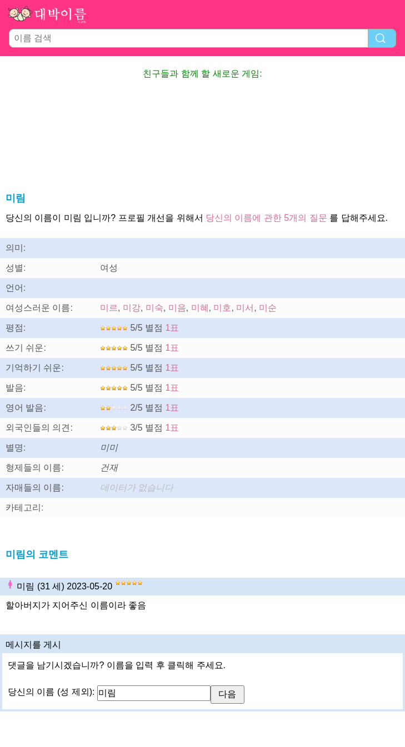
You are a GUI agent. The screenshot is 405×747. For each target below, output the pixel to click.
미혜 (200, 307)
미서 (245, 307)
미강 (132, 307)
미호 (222, 307)
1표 (172, 327)
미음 (177, 307)
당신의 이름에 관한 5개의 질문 (266, 218)
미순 (268, 307)
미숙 (154, 307)
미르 (109, 307)
